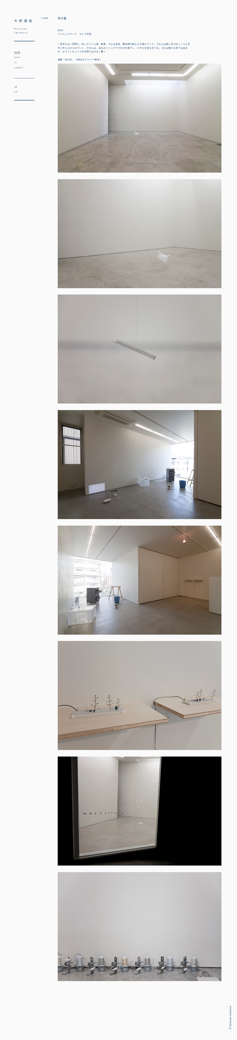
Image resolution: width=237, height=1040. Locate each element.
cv (15, 62)
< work (44, 18)
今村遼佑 (24, 20)
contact (18, 67)
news (17, 57)
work (17, 52)
